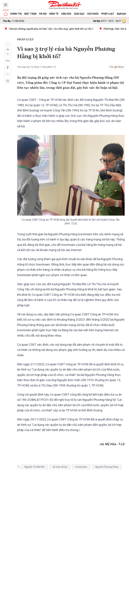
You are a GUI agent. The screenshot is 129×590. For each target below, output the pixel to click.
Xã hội (43, 13)
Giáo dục (79, 13)
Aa (7, 49)
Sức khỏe (93, 13)
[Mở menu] (5, 5)
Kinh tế (53, 13)
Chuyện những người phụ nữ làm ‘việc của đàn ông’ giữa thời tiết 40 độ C (51, 28)
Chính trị (16, 13)
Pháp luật (107, 13)
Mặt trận (30, 13)
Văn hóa (66, 13)
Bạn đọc (122, 13)
